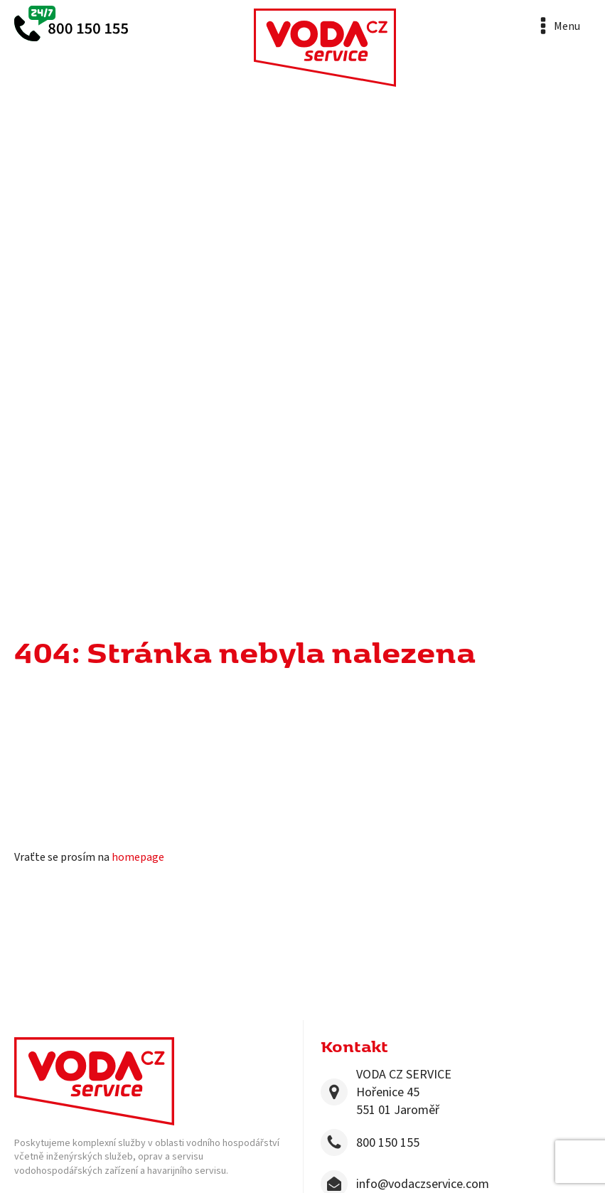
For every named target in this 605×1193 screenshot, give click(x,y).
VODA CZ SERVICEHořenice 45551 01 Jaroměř (403, 1092)
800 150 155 (387, 1143)
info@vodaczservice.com (422, 1184)
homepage (138, 857)
